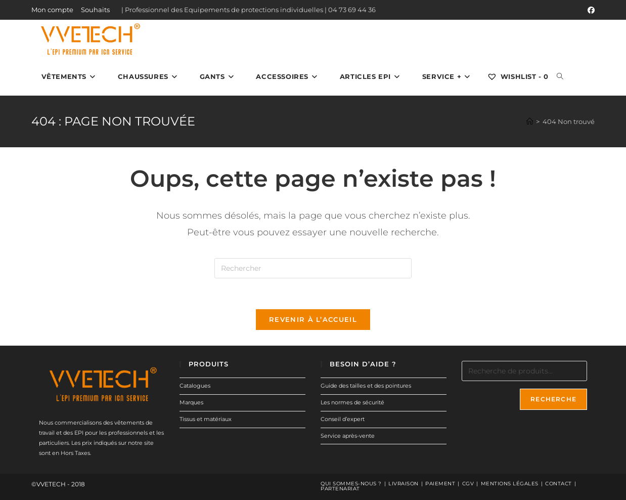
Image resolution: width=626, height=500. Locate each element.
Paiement (440, 483)
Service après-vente (348, 435)
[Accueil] (529, 121)
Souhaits (95, 10)
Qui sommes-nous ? (351, 483)
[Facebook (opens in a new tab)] (590, 10)
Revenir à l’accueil (313, 319)
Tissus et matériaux (206, 419)
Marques (191, 402)
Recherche (553, 399)
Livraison (403, 483)
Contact (558, 483)
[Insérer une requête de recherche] (313, 268)
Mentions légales (510, 483)
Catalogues (195, 385)
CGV (468, 483)
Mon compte (52, 10)
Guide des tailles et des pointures (366, 385)
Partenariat (340, 488)
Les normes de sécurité (352, 402)
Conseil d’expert (343, 419)
